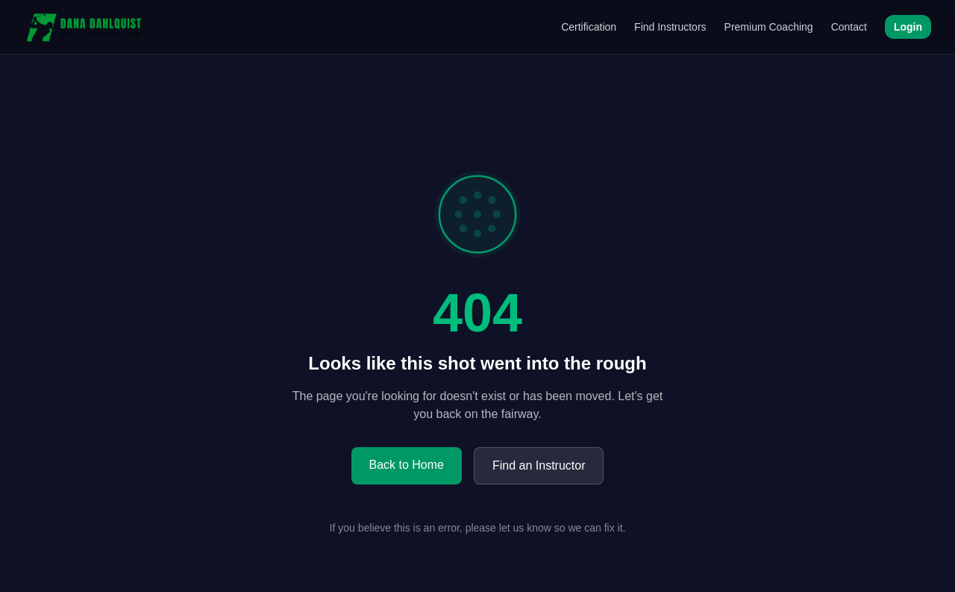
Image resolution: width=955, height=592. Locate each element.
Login (908, 27)
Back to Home (406, 464)
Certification (588, 27)
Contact (849, 27)
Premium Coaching (768, 27)
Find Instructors (670, 27)
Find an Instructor (539, 465)
